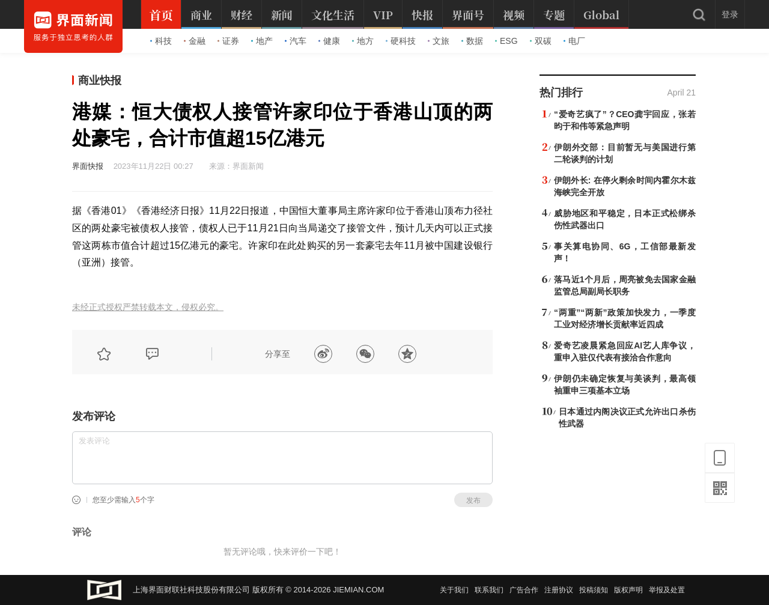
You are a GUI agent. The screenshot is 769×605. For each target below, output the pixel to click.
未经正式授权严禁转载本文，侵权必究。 (147, 307)
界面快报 (87, 166)
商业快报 (99, 80)
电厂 (574, 41)
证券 (228, 41)
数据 (472, 41)
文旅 (438, 41)
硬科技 (401, 41)
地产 (262, 41)
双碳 (541, 41)
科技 (161, 41)
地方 (363, 41)
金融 (194, 41)
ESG (506, 41)
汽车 (295, 41)
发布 (473, 500)
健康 (329, 41)
